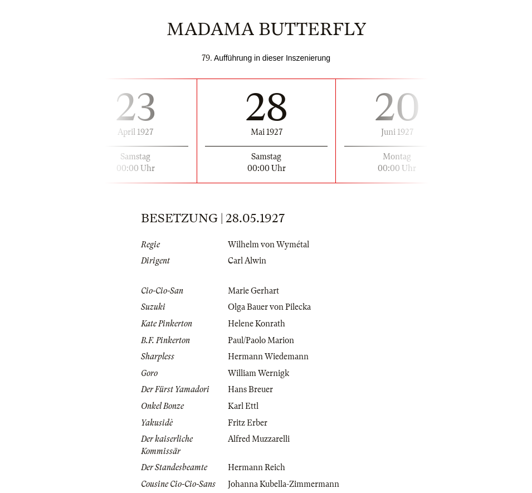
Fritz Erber (247, 422)
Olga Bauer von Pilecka (269, 306)
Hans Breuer (250, 389)
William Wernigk (258, 373)
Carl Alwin (247, 260)
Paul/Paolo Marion (261, 340)
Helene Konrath (256, 323)
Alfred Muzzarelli (259, 439)
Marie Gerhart (253, 290)
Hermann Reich (256, 467)
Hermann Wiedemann (268, 356)
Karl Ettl (243, 406)
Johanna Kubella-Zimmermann (283, 484)
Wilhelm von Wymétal (268, 244)
